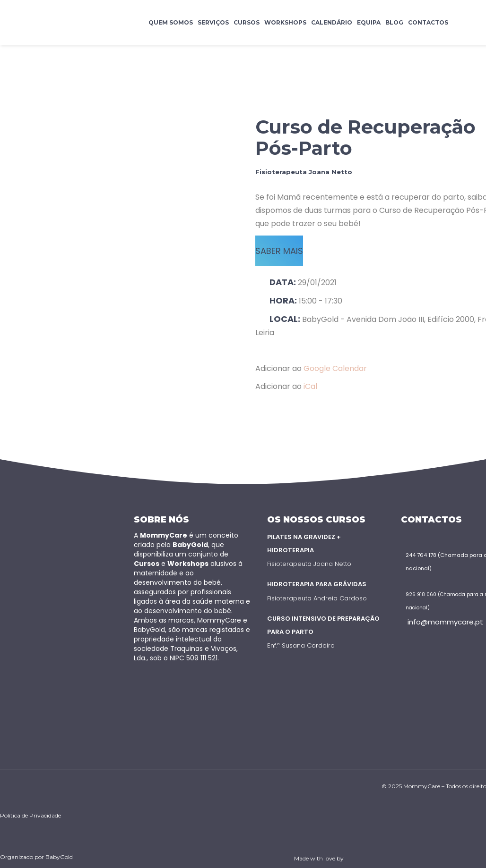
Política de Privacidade (30, 815)
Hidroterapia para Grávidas (316, 584)
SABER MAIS (279, 251)
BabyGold (59, 856)
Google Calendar (335, 368)
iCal (310, 386)
